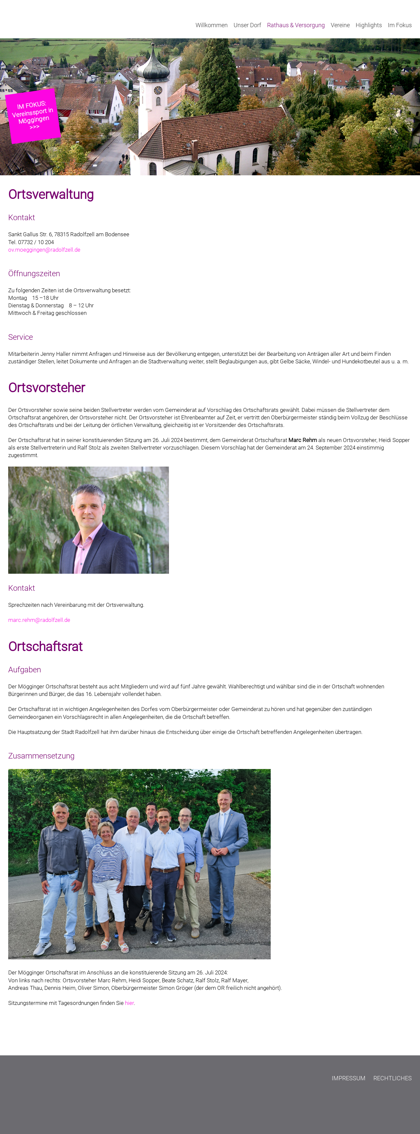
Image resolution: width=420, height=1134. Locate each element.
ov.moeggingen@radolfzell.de (44, 250)
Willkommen (212, 25)
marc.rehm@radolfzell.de (39, 620)
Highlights (369, 25)
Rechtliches (392, 1078)
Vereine (340, 25)
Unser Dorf (247, 25)
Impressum (349, 1078)
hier (129, 1003)
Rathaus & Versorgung (296, 25)
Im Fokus (400, 25)
